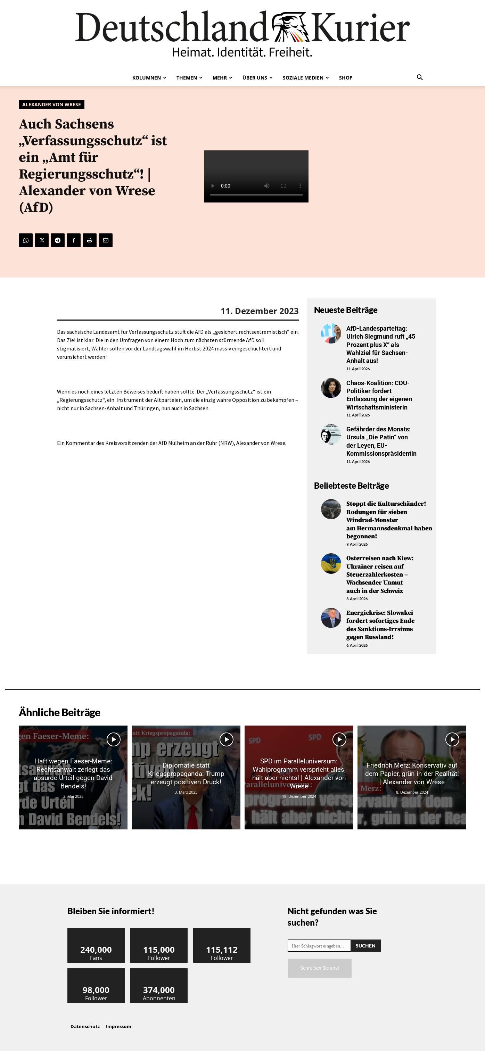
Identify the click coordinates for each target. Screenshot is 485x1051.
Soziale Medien (306, 77)
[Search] (366, 946)
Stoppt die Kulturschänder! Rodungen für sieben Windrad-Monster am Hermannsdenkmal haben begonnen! (389, 520)
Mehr (222, 77)
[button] (419, 78)
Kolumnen (149, 77)
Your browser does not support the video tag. (256, 176)
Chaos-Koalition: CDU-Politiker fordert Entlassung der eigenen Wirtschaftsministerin (379, 395)
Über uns (258, 77)
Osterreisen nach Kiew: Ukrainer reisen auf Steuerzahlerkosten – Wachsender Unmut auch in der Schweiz (379, 574)
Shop (346, 77)
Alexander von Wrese (51, 104)
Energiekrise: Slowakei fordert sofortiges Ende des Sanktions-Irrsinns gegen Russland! (380, 625)
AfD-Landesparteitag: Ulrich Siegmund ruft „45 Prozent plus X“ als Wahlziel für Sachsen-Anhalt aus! (380, 345)
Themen (189, 77)
